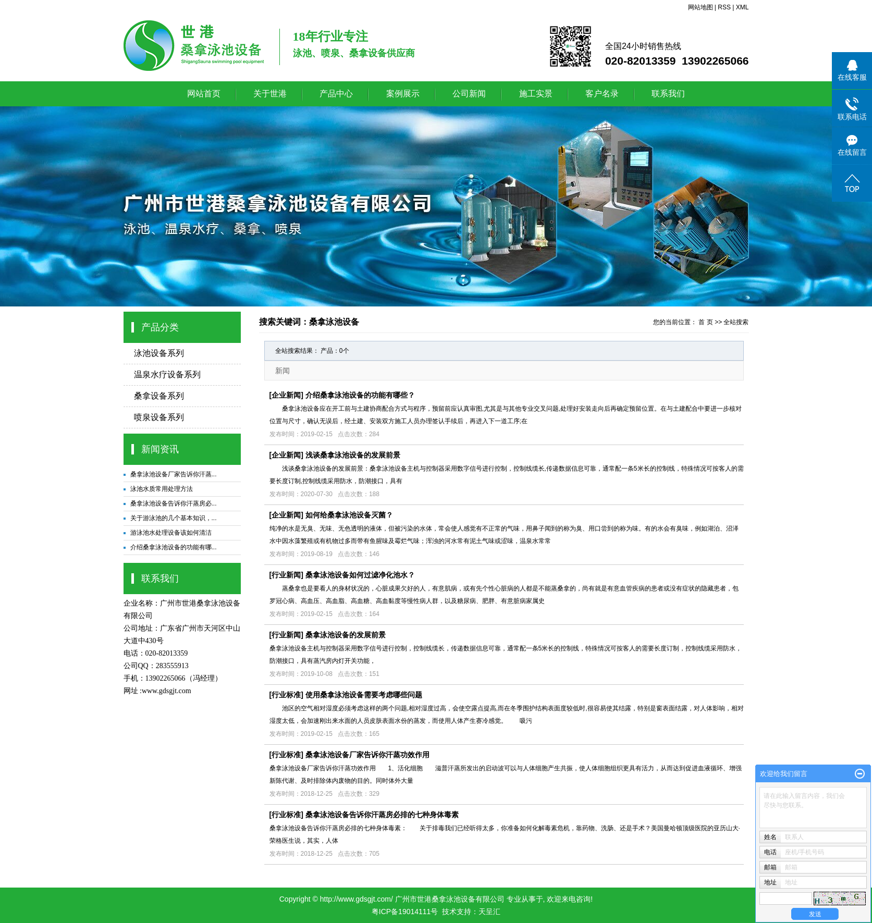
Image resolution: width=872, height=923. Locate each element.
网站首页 (203, 93)
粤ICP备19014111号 (405, 911)
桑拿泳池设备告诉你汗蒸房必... (173, 503)
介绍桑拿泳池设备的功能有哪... (173, 547)
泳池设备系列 (159, 353)
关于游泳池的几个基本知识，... (173, 518)
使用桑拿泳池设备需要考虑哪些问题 (363, 695)
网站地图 (700, 7)
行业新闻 (286, 575)
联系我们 (668, 93)
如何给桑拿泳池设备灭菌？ (349, 515)
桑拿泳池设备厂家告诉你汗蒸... (173, 474)
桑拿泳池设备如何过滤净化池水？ (360, 575)
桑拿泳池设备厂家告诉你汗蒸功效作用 (367, 754)
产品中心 (336, 93)
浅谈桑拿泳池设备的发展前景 (352, 455)
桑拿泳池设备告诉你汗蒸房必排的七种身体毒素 (382, 814)
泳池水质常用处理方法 (161, 489)
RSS (724, 7)
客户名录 (602, 93)
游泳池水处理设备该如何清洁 (171, 532)
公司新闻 (469, 93)
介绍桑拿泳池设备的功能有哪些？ (360, 395)
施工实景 (535, 93)
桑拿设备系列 (159, 395)
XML (742, 7)
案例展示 (403, 93)
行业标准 (286, 695)
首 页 (705, 322)
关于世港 (270, 93)
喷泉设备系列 (159, 417)
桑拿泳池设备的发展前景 (345, 635)
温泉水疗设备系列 (167, 374)
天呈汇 (489, 911)
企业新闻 (286, 395)
